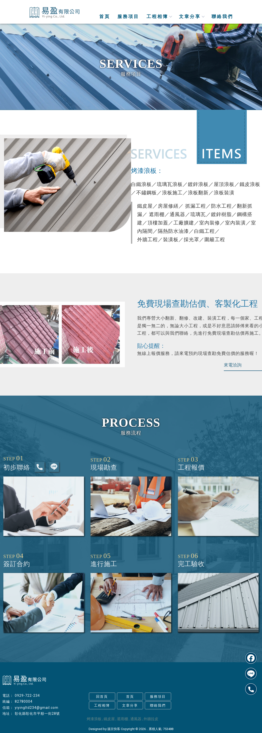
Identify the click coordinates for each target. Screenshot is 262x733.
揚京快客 (113, 729)
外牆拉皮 (151, 719)
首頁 (104, 16)
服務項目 (128, 16)
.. (147, 729)
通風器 (135, 719)
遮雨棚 (122, 719)
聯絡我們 (222, 16)
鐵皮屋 (109, 719)
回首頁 (102, 696)
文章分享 (191, 16)
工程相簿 (159, 16)
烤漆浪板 (94, 719)
